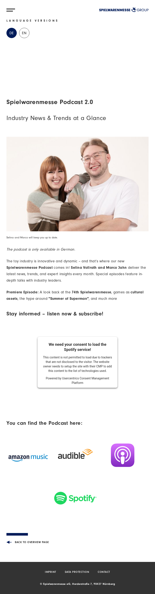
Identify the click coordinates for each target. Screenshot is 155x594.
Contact (104, 572)
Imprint (50, 572)
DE (11, 34)
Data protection (77, 572)
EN (24, 34)
